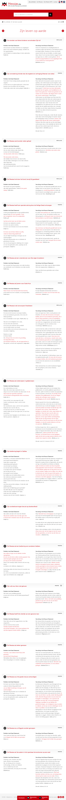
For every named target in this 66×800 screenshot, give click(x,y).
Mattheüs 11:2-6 (51, 571)
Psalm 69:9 (6, 269)
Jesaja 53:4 (22, 660)
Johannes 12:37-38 (47, 602)
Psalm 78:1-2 (7, 397)
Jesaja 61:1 (12, 246)
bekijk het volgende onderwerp (63, 31)
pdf (59, 22)
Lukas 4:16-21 (53, 717)
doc (61, 22)
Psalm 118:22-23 (24, 318)
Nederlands (59, 2)
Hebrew (64, 2)
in (63, 797)
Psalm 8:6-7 (27, 88)
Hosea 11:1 (6, 739)
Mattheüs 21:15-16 (40, 62)
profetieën (8, 22)
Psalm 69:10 (6, 294)
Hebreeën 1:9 (58, 224)
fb (59, 797)
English (62, 2)
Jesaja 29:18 (20, 574)
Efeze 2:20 (45, 352)
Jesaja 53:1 (6, 597)
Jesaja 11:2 (6, 228)
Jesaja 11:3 (6, 519)
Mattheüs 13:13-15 (47, 424)
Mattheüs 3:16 (56, 218)
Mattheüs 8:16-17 (45, 665)
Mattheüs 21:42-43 (47, 325)
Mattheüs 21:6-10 (44, 786)
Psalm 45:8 (6, 218)
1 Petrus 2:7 (38, 362)
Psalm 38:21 (10, 190)
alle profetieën (32, 2)
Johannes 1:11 (51, 267)
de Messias (40, 2)
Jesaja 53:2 (23, 630)
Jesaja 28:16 (26, 343)
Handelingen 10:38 (50, 194)
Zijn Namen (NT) (48, 2)
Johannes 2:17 (45, 294)
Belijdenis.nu (9, 797)
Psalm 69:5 (6, 168)
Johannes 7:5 (39, 272)
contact (55, 2)
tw (61, 797)
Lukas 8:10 (42, 441)
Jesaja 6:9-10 (16, 417)
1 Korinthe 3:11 (39, 369)
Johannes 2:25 (41, 526)
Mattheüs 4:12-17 (40, 482)
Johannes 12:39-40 (49, 441)
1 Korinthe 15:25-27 (48, 127)
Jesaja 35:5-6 (20, 566)
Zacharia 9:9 (7, 770)
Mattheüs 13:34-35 (55, 399)
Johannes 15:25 (43, 152)
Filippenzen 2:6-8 (46, 634)
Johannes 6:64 (45, 534)
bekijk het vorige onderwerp (3, 31)
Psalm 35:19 (21, 154)
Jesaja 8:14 (12, 331)
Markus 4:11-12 (55, 438)
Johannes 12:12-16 (48, 783)
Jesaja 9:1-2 (23, 495)
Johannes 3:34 (46, 242)
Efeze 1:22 (42, 131)
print (63, 22)
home (2, 21)
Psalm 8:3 (6, 55)
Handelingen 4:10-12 (52, 345)
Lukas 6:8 (41, 519)
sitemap (15, 797)
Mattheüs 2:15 (39, 741)
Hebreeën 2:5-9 (39, 111)
